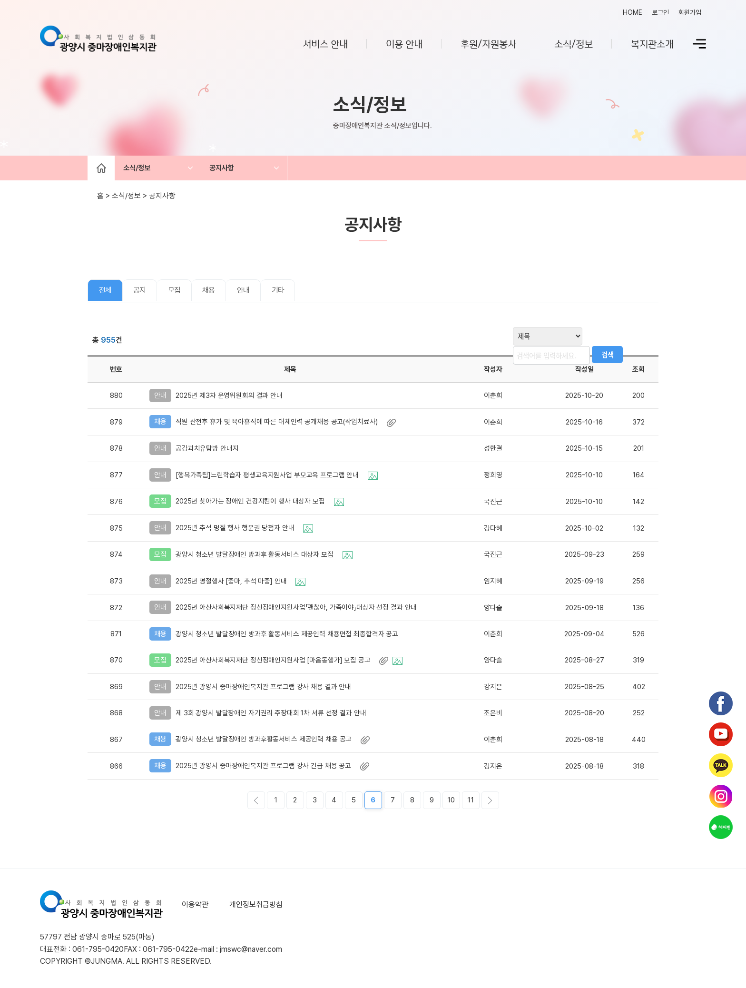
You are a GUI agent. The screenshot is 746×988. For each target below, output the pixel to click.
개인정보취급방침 (254, 906)
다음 (490, 802)
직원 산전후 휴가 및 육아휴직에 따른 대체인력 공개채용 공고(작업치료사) (288, 423)
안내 (257, 292)
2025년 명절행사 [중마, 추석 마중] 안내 (242, 583)
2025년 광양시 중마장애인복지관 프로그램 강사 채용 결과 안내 (265, 688)
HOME (632, 12)
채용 (219, 292)
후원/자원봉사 (488, 43)
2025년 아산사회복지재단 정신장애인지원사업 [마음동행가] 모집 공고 (291, 662)
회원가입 (689, 12)
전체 (106, 292)
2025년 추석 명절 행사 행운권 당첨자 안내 (245, 529)
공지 (144, 292)
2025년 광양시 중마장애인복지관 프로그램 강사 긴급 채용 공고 (274, 767)
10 (451, 802)
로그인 (660, 12)
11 (470, 802)
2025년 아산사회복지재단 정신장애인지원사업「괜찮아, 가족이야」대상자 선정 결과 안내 (299, 609)
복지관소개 (652, 43)
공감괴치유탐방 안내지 (208, 450)
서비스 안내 (325, 43)
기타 (294, 292)
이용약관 (195, 906)
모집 (181, 292)
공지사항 (230, 168)
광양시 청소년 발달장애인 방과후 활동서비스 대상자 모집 (265, 556)
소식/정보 (573, 43)
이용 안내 (404, 43)
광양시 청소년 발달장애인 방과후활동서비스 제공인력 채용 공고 (274, 741)
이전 (256, 802)
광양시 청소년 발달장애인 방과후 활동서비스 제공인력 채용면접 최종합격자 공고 (289, 636)
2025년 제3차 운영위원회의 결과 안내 (231, 397)
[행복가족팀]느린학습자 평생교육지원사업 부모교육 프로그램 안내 (278, 476)
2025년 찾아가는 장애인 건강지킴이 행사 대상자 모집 (261, 503)
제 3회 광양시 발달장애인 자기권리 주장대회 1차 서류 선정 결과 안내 (273, 715)
